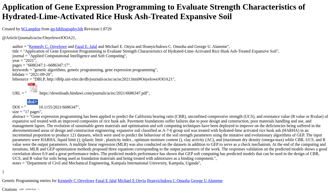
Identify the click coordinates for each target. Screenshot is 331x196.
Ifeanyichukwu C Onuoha (168, 180)
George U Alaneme (207, 180)
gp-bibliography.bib (66, 29)
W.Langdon (30, 29)
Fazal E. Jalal (86, 46)
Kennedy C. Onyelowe (48, 46)
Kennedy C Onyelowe (76, 180)
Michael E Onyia (132, 180)
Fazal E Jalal (106, 180)
